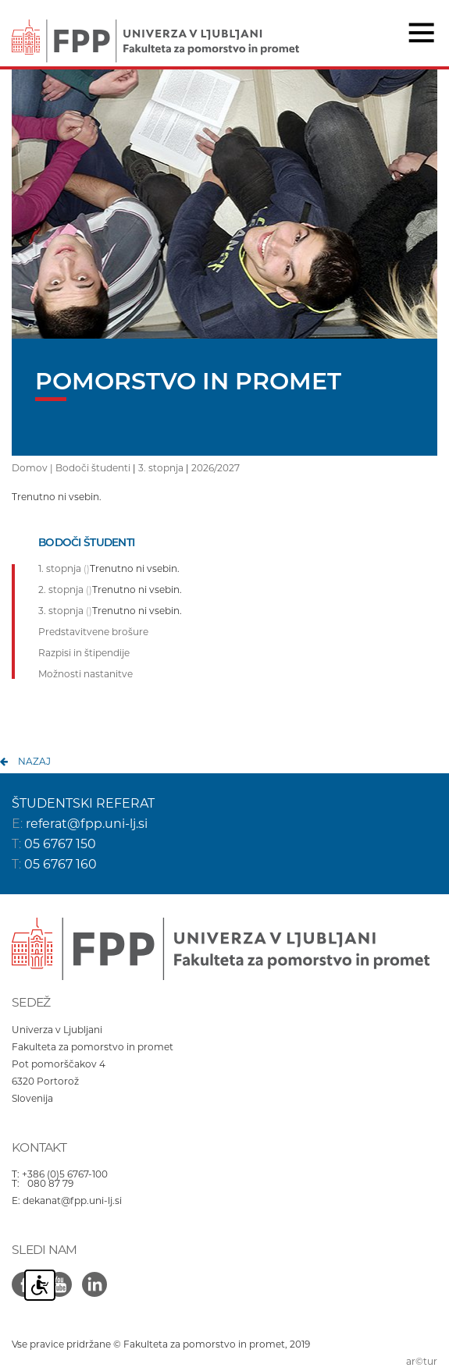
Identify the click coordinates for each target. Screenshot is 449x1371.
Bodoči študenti (92, 468)
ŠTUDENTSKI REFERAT (83, 803)
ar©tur (421, 1361)
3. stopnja (161, 468)
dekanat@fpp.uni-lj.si (72, 1200)
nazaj (34, 761)
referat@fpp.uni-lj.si (87, 823)
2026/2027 (215, 468)
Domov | (33, 468)
